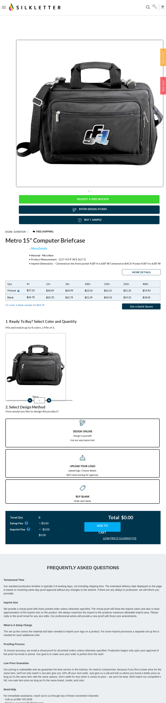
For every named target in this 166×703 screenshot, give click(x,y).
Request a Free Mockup (89, 199)
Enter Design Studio (89, 209)
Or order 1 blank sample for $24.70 (24, 305)
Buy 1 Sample (89, 220)
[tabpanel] (89, 113)
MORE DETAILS (141, 272)
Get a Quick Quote (141, 306)
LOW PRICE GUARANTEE (119, 538)
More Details (39, 248)
